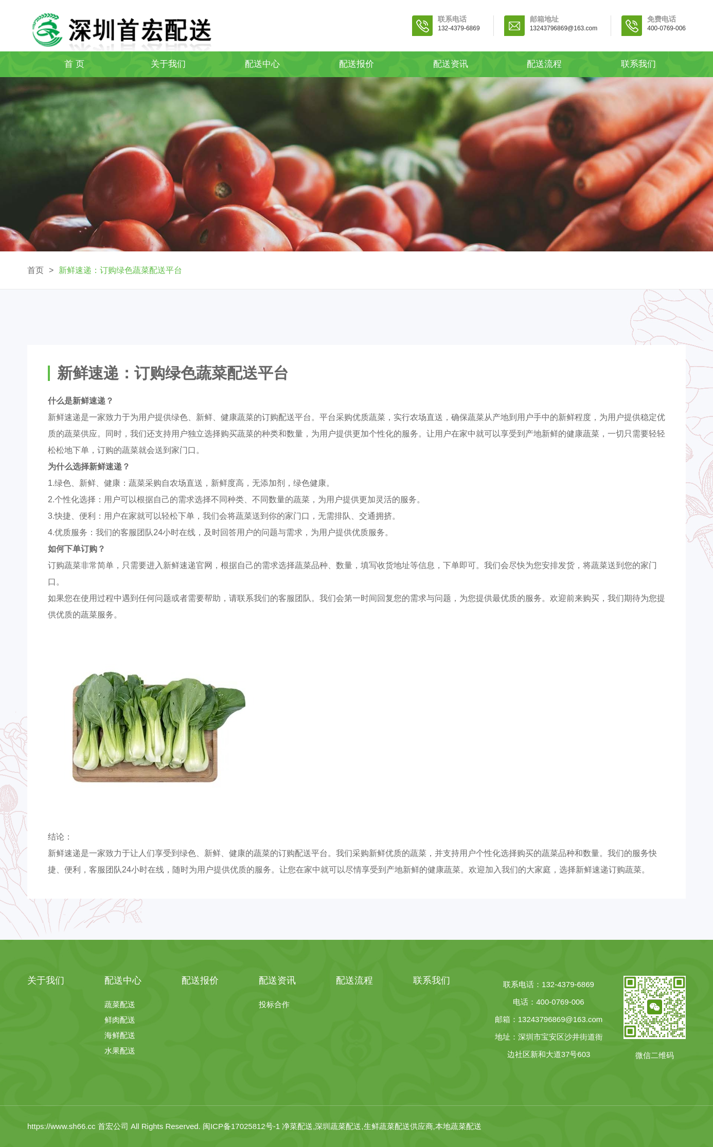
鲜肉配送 (119, 1020)
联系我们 (638, 64)
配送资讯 (450, 64)
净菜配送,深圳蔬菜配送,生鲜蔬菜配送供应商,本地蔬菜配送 (382, 1126)
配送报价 (356, 64)
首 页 (74, 64)
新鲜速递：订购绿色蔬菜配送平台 (120, 270)
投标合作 (274, 1004)
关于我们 (168, 64)
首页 (35, 270)
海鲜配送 (119, 1035)
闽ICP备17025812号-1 (242, 1126)
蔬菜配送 (119, 1004)
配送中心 (262, 64)
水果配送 (119, 1050)
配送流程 (544, 64)
